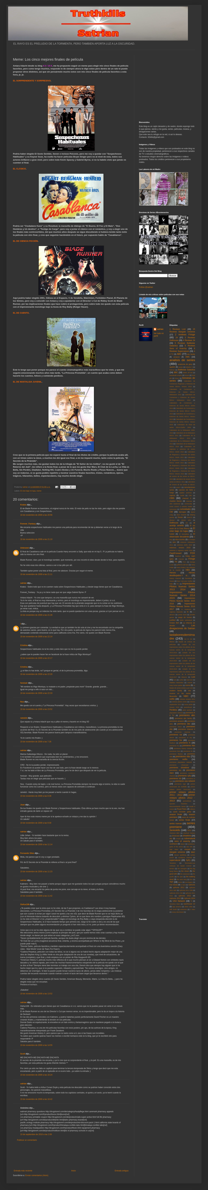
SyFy (188, 860)
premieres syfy (184, 776)
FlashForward (175, 553)
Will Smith (173, 909)
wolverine (183, 909)
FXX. (184, 562)
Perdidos (173, 710)
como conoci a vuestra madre (181, 506)
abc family (191, 354)
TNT (171, 882)
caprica (172, 495)
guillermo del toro (182, 565)
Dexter (180, 517)
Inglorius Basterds (176, 612)
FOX (192, 553)
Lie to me (188, 639)
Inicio (73, 1171)
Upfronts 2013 (175, 898)
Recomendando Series (178, 806)
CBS (172, 498)
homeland (188, 578)
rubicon (192, 809)
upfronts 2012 (185, 896)
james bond (182, 615)
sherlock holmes (189, 833)
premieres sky (175, 770)
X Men (192, 909)
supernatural (175, 860)
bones (187, 375)
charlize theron (176, 501)
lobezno (184, 677)
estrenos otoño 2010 (184, 545)
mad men (189, 680)
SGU (189, 830)
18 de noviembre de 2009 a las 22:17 (36, 658)
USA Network (179, 901)
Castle (182, 495)
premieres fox (176, 740)
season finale (176, 814)
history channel (175, 578)
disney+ (172, 520)
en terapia (191, 539)
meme (38, 491)
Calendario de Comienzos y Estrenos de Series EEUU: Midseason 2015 (182, 392)
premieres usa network (185, 781)
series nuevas (176, 823)
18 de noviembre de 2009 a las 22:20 (36, 674)
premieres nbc (182, 756)
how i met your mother (185, 581)
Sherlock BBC (175, 833)
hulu (171, 584)
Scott (22, 1054)
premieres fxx (174, 746)
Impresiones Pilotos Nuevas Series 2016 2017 (182, 606)
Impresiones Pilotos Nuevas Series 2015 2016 (182, 601)
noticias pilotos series (179, 702)
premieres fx (185, 743)
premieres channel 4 (186, 729)
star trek (189, 847)
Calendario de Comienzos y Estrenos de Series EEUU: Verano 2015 (182, 416)
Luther (181, 680)
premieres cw (176, 735)
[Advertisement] (71, 1155)
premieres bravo (176, 727)
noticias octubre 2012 (187, 699)
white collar (188, 907)
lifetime (172, 642)
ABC (179, 354)
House (172, 581)
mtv (189, 691)
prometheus (187, 801)
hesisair (24, 683)
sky (171, 838)
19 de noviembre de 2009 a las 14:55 (36, 1045)
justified (173, 620)
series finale (184, 820)
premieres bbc (183, 724)
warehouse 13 (189, 904)
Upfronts (191, 885)
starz (193, 852)
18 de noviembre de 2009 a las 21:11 (36, 574)
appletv (172, 367)
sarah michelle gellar (182, 812)
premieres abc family (183, 718)
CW (171, 512)
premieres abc (187, 715)
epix (174, 542)
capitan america (185, 493)
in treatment (186, 609)
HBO (188, 570)
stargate (187, 849)
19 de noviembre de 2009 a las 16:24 (36, 1075)
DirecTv (189, 517)
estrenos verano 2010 (180, 548)
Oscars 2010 (174, 707)
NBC (186, 696)
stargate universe (177, 852)
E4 (187, 523)
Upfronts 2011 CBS (186, 890)
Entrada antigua (121, 1171)
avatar (181, 367)
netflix (172, 699)
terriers (172, 868)
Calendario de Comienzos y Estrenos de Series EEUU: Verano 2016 (182, 422)
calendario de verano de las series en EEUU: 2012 (182, 484)
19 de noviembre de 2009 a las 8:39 (35, 796)
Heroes (173, 573)
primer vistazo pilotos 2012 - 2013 (182, 798)
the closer (185, 871)
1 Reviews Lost (178, 329)
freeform (178, 556)
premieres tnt (175, 778)
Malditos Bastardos (177, 682)
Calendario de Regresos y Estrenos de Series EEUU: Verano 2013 (182, 471)
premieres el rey (185, 737)
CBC (190, 495)
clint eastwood (175, 504)
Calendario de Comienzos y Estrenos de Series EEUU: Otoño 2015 (182, 411)
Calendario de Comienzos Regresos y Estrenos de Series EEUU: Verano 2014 (182, 383)
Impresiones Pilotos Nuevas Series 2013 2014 (182, 586)
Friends (181, 559)
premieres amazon (177, 721)
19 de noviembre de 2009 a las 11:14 (36, 844)
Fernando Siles (27, 853)
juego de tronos (185, 617)
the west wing (182, 879)
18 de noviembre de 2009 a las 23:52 (36, 709)
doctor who (186, 520)
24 (177, 337)
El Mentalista (184, 534)
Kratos (23, 505)
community (188, 504)
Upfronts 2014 (189, 898)
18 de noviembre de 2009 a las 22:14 (36, 636)
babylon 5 (189, 367)
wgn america (176, 907)
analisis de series (182, 360)
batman (172, 370)
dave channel (181, 515)
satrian (23, 583)
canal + (178, 487)
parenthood (188, 707)
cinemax (189, 501)
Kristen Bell (174, 623)
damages (182, 512)
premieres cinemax (182, 732)
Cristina (24, 645)
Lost (193, 677)
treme (180, 882)
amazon (176, 357)
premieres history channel (183, 748)
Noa (22, 702)
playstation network (176, 713)
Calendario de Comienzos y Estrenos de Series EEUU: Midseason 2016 (182, 397)
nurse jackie (188, 704)
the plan (180, 877)
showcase (176, 836)
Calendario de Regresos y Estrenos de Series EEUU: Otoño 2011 (182, 454)
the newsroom (185, 874)
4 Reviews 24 (189, 340)
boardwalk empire (176, 375)
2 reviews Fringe (185, 334)
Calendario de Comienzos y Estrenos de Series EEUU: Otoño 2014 (182, 405)
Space (182, 844)
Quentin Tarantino (178, 804)
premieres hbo (188, 745)
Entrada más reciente (23, 1171)
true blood (174, 885)
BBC (176, 372)
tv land (183, 885)
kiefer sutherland (186, 620)
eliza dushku (180, 539)
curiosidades (185, 509)
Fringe (191, 558)
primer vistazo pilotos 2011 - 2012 (182, 793)
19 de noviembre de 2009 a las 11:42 (36, 896)
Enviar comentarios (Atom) (36, 1175)
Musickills (173, 696)
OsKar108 (24, 904)
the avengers (182, 868)
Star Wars (174, 849)
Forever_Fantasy (28, 524)
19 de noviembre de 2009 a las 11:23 (36, 871)
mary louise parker (176, 685)
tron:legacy (189, 882)
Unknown (24, 548)
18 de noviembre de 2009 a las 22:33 (36, 693)
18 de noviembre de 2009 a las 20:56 (36, 515)
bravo (177, 378)
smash (178, 838)
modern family (176, 691)
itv (188, 612)
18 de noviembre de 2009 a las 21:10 (36, 539)
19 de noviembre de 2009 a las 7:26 (35, 742)
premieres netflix (178, 759)
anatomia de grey (185, 364)
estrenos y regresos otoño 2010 (181, 550)
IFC (178, 584)
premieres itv (187, 751)
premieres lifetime (176, 754)
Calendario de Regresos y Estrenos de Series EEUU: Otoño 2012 (182, 460)
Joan (22, 805)
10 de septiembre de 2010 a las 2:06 (36, 1134)
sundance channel (185, 857)
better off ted (187, 372)
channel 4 (186, 498)
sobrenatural (189, 838)
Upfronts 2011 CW (176, 893)
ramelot (23, 718)
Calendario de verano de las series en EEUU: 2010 (182, 476)
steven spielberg (180, 855)
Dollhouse (174, 523)
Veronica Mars (175, 904)
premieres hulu (175, 751)
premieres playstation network (181, 762)
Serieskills (175, 830)
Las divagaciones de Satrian (182, 627)
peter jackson (187, 710)
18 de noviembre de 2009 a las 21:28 (36, 615)
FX (176, 562)
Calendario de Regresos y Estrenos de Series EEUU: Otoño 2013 (182, 465)
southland (173, 844)
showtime (187, 836)
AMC (187, 357)
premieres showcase (179, 765)
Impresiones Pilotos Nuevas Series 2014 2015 (182, 595)
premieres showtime (179, 767)
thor (191, 879)
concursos (173, 509)
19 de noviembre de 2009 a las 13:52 (36, 994)
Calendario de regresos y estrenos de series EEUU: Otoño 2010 (182, 449)
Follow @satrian (146, 287)
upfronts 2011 (179, 887)
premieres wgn (180, 784)
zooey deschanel (178, 912)
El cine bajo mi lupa (28, 491)
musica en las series (180, 693)
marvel (189, 682)
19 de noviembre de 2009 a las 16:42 (36, 1099)
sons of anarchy (182, 841)
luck (174, 680)
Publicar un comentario (27, 1140)
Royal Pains (182, 809)
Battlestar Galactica (186, 370)
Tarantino (173, 863)
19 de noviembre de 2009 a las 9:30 (35, 823)
